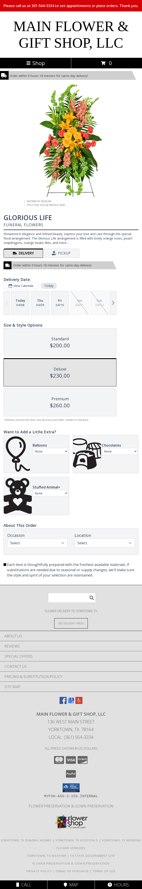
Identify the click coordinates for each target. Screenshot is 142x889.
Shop (35, 63)
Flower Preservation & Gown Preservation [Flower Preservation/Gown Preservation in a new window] (71, 806)
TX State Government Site (92, 856)
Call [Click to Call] (23, 885)
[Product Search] (72, 598)
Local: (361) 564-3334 (71, 737)
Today (48, 286)
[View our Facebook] (63, 702)
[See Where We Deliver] (71, 623)
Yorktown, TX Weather (46, 856)
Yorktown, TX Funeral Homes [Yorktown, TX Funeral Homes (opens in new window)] (26, 840)
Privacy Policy (39, 871)
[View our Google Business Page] (71, 702)
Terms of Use (104, 871)
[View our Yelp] (78, 702)
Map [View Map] (71, 885)
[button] (71, 787)
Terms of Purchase (72, 871)
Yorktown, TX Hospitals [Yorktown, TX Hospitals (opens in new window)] (77, 840)
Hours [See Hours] (118, 885)
